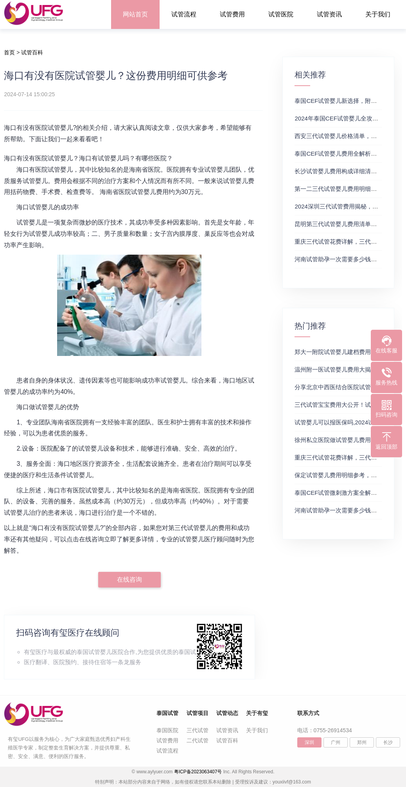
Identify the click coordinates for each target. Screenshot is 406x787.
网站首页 (135, 14)
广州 (335, 742)
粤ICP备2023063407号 (198, 771)
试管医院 (280, 14)
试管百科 (32, 52)
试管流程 (183, 14)
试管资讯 (329, 14)
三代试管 (197, 730)
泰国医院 (167, 730)
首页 (9, 52)
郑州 (361, 742)
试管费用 (232, 14)
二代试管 (197, 740)
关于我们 (377, 14)
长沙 (388, 742)
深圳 (309, 742)
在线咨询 (129, 579)
